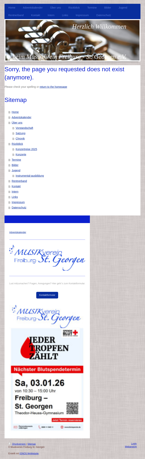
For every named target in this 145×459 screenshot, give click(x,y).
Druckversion (17, 444)
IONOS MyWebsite (29, 453)
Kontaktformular (47, 295)
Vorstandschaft (24, 127)
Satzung (20, 133)
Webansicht (131, 446)
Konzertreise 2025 (26, 149)
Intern (15, 191)
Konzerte (21, 154)
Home (15, 112)
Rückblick (17, 143)
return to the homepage (53, 86)
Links (15, 196)
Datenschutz (19, 207)
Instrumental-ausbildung (30, 175)
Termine (16, 159)
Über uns (17, 122)
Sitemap (31, 444)
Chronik (20, 138)
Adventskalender (21, 117)
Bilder (15, 165)
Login (134, 443)
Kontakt (16, 186)
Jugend (16, 170)
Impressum (18, 202)
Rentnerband (19, 181)
